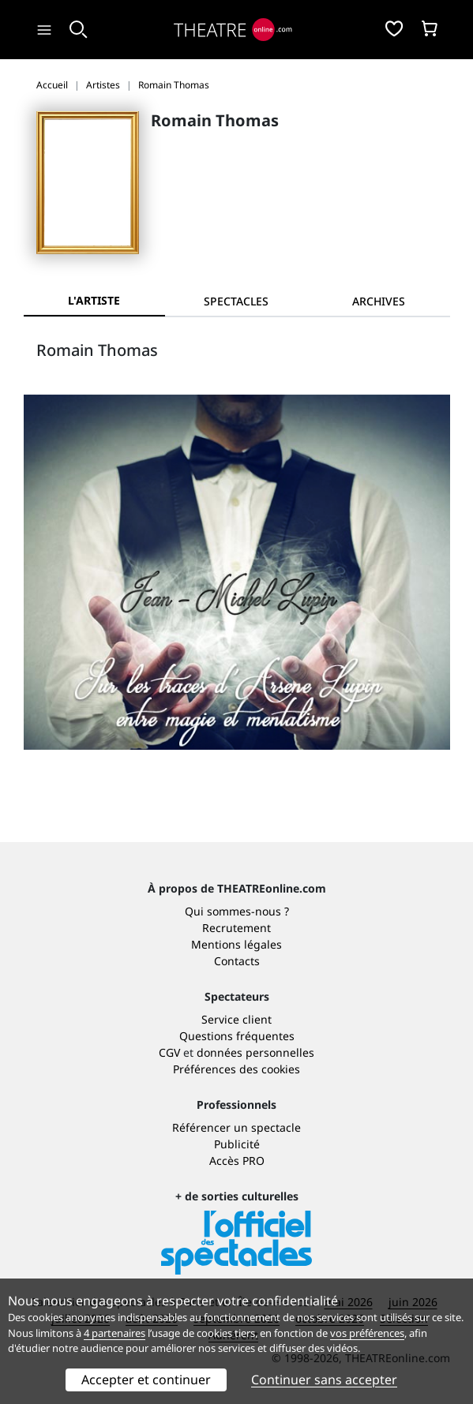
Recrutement (236, 927)
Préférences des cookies (236, 1068)
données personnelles (255, 1052)
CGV (169, 1052)
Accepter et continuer (146, 1379)
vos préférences (367, 1333)
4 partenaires (114, 1333)
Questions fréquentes (237, 1035)
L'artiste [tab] (94, 300)
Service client (236, 1019)
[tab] (236, 301)
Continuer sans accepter (324, 1379)
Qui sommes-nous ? (237, 911)
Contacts (237, 960)
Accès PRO (237, 1160)
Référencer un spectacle (236, 1127)
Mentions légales (236, 944)
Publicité (237, 1143)
